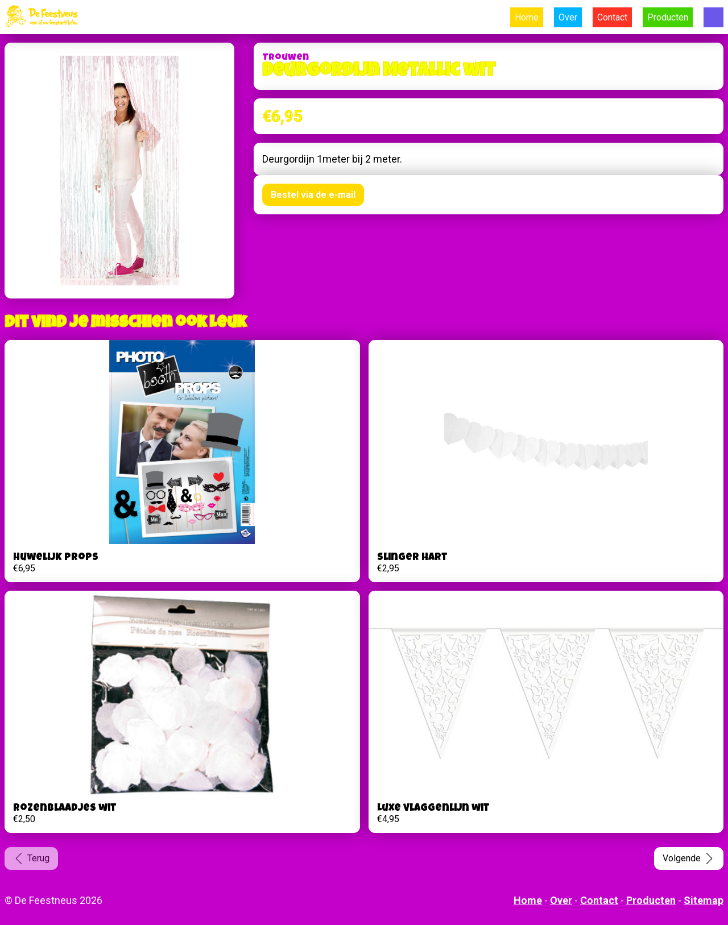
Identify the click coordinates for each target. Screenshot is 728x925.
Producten (667, 17)
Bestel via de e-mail (313, 194)
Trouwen (285, 58)
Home (527, 17)
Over (568, 17)
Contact (612, 17)
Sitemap (703, 900)
